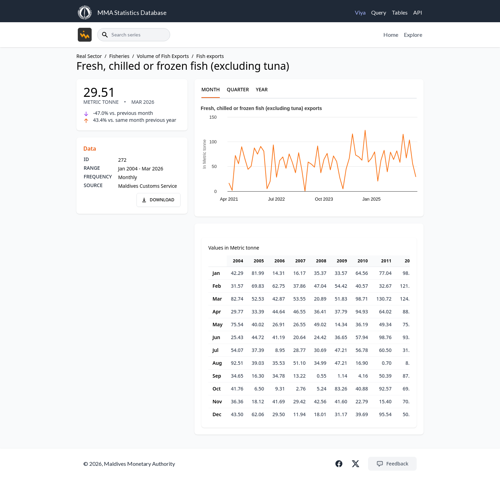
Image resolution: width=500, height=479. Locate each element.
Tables (400, 12)
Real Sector (89, 56)
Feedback (392, 463)
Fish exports (210, 56)
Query (378, 12)
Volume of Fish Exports (163, 56)
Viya (360, 12)
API (417, 12)
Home (390, 34)
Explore (413, 34)
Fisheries (119, 56)
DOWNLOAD (157, 200)
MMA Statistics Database (132, 12)
